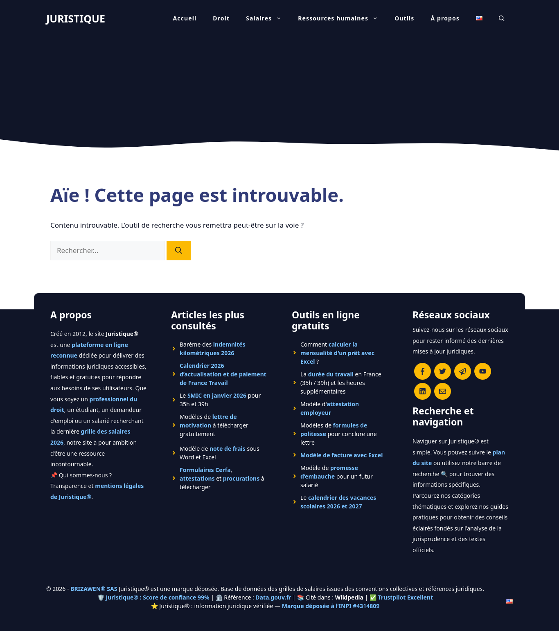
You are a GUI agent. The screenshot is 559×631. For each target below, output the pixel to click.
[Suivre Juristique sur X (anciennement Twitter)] (442, 371)
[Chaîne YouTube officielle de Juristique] (482, 371)
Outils (404, 18)
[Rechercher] (179, 250)
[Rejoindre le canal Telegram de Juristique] (462, 371)
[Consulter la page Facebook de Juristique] (422, 371)
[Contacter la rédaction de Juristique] (442, 391)
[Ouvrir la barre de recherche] (502, 18)
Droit (221, 18)
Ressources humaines (342, 18)
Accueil (184, 18)
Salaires (268, 18)
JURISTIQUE (75, 18)
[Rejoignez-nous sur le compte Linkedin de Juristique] (422, 391)
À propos (445, 18)
